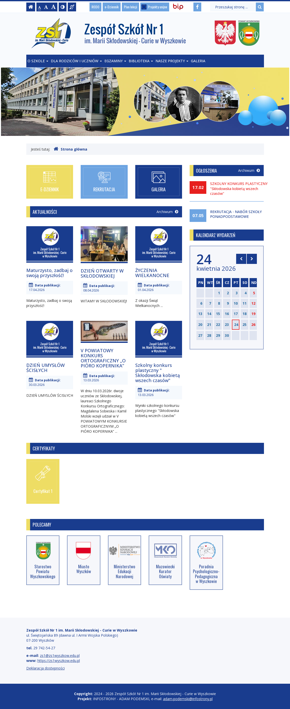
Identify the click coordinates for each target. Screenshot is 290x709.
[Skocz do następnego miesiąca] (252, 259)
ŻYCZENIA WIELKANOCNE (152, 272)
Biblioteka (141, 60)
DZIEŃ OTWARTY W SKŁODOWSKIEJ (102, 273)
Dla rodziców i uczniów (76, 60)
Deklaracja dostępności (45, 668)
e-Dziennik (112, 6)
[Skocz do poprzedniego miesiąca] (241, 259)
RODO (95, 6)
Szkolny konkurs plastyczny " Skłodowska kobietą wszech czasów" (157, 372)
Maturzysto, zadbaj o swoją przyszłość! (49, 272)
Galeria (198, 60)
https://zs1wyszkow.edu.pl (58, 660)
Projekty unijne (157, 6)
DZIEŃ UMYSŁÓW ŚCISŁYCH (45, 367)
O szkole (38, 60)
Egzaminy (115, 60)
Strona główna (70, 149)
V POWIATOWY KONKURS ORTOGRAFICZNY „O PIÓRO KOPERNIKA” (103, 358)
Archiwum (167, 211)
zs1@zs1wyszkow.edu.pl (60, 655)
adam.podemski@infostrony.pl (188, 698)
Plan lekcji (130, 6)
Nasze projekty (171, 60)
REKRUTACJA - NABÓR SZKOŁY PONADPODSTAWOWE (236, 214)
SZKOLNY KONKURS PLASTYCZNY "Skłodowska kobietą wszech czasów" (238, 188)
